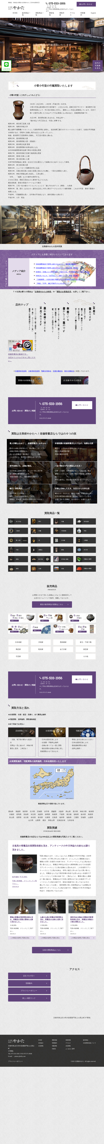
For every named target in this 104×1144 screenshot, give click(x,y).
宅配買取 (54, 1040)
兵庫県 (47, 811)
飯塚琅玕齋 (32, 162)
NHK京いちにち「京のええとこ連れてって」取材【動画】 (57, 276)
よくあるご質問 (70, 1043)
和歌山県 (51, 813)
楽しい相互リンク (28, 992)
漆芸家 (52, 650)
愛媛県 (53, 805)
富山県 (11, 811)
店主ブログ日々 (29, 970)
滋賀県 (40, 808)
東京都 (69, 808)
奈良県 (33, 811)
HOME (15, 13)
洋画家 (34, 642)
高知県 (26, 808)
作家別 (54, 1043)
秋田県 (25, 805)
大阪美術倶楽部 (34, 371)
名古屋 (26, 811)
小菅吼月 (61, 107)
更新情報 (68, 1034)
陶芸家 (87, 642)
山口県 (30, 813)
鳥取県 (90, 808)
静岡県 (47, 808)
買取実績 (54, 1034)
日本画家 (16, 642)
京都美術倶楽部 (21, 371)
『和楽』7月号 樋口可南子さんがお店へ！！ (52, 283)
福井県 (61, 811)
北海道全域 (61, 813)
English (93, 13)
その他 (87, 650)
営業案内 (29, 977)
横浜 (44, 813)
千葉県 (61, 808)
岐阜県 (91, 805)
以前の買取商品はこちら (52, 944)
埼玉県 (33, 808)
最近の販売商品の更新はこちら (51, 605)
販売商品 (85, 1034)
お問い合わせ (86, 4)
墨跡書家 (52, 642)
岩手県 (46, 805)
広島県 (54, 811)
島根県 (54, 808)
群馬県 (18, 808)
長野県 (18, 811)
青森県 (18, 805)
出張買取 (40, 1040)
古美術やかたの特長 (43, 292)
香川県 (75, 805)
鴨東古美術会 (46, 371)
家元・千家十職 (69, 642)
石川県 (32, 805)
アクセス (68, 1037)
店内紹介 (40, 1037)
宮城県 (83, 811)
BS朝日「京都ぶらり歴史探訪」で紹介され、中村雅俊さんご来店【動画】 (63, 272)
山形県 (90, 811)
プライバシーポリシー (29, 985)
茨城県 (39, 805)
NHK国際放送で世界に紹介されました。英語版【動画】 (56, 264)
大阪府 (61, 805)
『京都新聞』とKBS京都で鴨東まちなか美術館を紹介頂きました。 (60, 279)
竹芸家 (69, 650)
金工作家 (34, 650)
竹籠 (46, 113)
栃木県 (83, 808)
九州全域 (70, 813)
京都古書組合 (58, 371)
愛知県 (10, 805)
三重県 (76, 811)
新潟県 (40, 811)
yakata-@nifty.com (20, 1050)
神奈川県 (83, 805)
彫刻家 (16, 650)
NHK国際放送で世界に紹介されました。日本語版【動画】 (57, 268)
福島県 (69, 811)
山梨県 (37, 813)
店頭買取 (68, 1040)
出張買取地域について (89, 1037)
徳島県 (76, 808)
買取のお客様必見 (64, 292)
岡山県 (68, 805)
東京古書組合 (69, 371)
